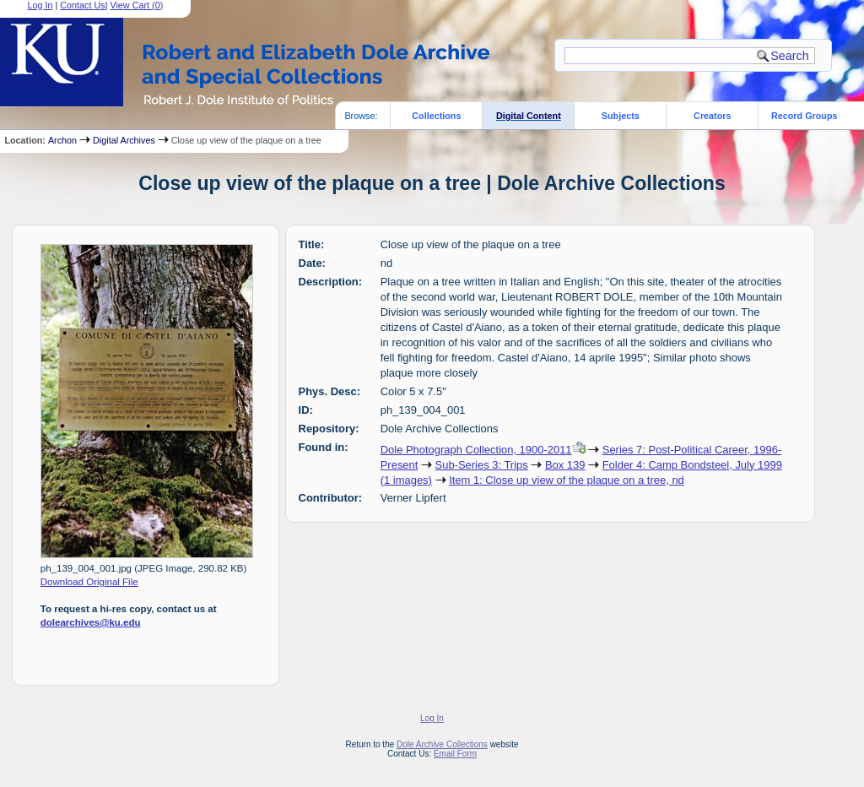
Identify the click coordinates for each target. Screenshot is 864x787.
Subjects (621, 116)
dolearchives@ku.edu (90, 622)
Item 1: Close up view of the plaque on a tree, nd (566, 480)
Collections (436, 116)
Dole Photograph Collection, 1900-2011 (476, 449)
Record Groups (804, 116)
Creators (712, 116)
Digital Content (528, 116)
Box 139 (565, 465)
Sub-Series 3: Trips (481, 465)
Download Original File (89, 582)
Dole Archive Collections (442, 744)
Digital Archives (124, 140)
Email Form (455, 753)
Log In (432, 718)
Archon (62, 140)
